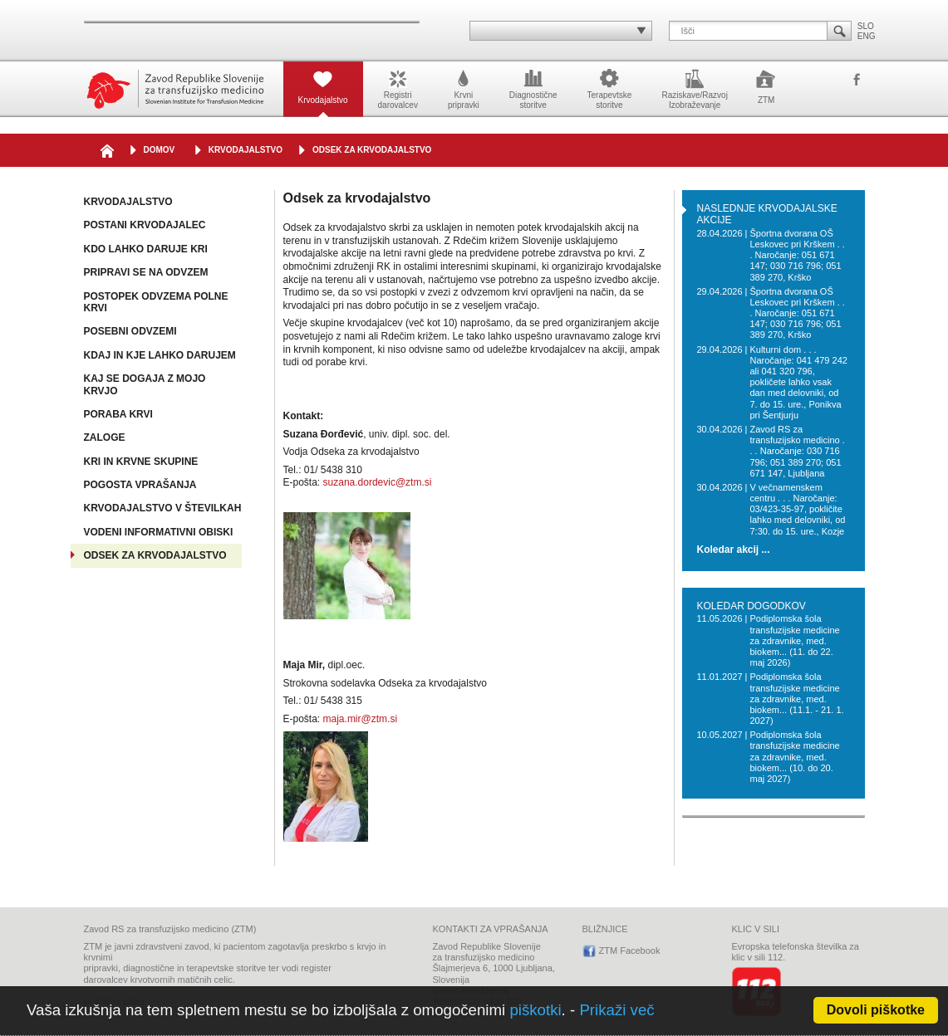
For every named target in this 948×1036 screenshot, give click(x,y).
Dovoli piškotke (876, 1010)
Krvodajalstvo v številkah (163, 508)
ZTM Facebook (856, 80)
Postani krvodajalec (145, 225)
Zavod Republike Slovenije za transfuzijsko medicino (175, 89)
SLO (865, 26)
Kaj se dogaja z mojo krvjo (145, 385)
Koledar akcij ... (733, 550)
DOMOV (159, 149)
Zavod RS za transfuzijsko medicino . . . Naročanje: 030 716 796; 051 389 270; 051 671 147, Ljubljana (796, 451)
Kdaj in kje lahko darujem (160, 355)
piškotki (535, 1010)
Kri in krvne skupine (141, 461)
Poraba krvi (118, 414)
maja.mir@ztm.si (360, 719)
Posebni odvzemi (130, 331)
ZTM (766, 85)
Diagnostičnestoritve (533, 88)
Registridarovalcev (398, 88)
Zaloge (104, 437)
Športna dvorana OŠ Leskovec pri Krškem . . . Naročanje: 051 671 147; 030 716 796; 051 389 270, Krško (796, 255)
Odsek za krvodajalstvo (371, 149)
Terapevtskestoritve (609, 88)
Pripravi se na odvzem (146, 272)
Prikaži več (616, 1010)
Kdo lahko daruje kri (146, 249)
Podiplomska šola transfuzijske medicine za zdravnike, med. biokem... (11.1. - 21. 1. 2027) (796, 699)
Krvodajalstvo (323, 85)
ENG (866, 36)
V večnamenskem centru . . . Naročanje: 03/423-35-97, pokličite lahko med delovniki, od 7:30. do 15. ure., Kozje (797, 509)
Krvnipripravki (463, 88)
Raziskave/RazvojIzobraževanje (694, 88)
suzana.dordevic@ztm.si (377, 482)
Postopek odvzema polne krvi (156, 302)
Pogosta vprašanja (140, 484)
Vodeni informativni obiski (158, 532)
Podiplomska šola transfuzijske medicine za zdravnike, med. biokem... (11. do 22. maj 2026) (794, 640)
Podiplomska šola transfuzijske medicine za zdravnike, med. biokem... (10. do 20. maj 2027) (794, 757)
